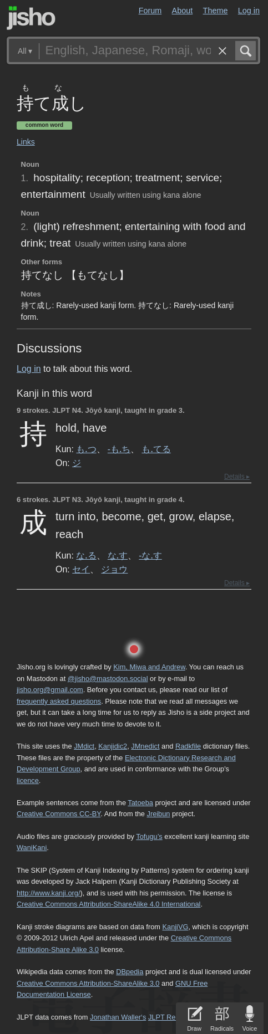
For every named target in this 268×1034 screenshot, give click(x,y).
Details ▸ (237, 476)
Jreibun (158, 814)
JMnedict (145, 746)
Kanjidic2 (112, 746)
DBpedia (129, 972)
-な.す (150, 555)
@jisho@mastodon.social (108, 678)
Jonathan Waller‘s (118, 1017)
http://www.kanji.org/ (48, 893)
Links (26, 141)
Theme (215, 10)
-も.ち (119, 449)
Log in (249, 10)
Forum (150, 10)
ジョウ (114, 569)
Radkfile (188, 746)
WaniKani (32, 847)
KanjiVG (175, 927)
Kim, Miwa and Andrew (149, 667)
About (182, 10)
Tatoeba (140, 802)
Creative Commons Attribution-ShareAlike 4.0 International (108, 904)
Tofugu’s (149, 836)
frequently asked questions (59, 701)
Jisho (31, 18)
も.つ (86, 449)
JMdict (84, 746)
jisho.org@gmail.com (50, 689)
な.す (118, 555)
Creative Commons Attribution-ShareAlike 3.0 (88, 983)
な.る (86, 555)
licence (28, 780)
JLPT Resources (174, 1017)
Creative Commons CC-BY (58, 814)
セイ (81, 569)
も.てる (155, 449)
